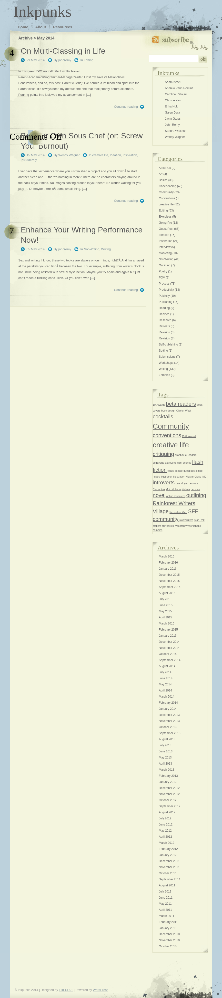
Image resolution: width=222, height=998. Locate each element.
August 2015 (167, 593)
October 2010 (168, 946)
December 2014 (169, 641)
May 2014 (165, 684)
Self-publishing (168, 344)
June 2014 (165, 678)
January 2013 (168, 782)
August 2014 (167, 666)
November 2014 (169, 648)
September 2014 (170, 660)
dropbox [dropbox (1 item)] (179, 454)
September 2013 (170, 733)
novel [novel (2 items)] (159, 495)
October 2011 (168, 873)
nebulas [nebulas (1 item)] (195, 489)
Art (160, 174)
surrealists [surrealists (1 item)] (168, 525)
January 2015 (168, 635)
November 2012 (169, 794)
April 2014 (165, 690)
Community (166, 192)
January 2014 (168, 708)
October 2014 (168, 654)
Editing (88, 60)
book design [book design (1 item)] (168, 410)
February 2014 (168, 702)
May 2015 (165, 611)
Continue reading (126, 106)
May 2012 (165, 830)
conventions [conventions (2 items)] (167, 435)
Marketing (165, 253)
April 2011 (165, 910)
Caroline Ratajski (176, 94)
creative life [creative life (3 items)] (171, 445)
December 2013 (169, 715)
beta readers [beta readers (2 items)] (181, 404)
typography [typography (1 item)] (181, 525)
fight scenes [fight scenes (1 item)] (184, 462)
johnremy (64, 60)
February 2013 (168, 775)
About (40, 27)
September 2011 (170, 879)
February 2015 (168, 629)
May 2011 (165, 903)
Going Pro (165, 222)
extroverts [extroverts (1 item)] (170, 462)
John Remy (172, 124)
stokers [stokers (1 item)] (157, 525)
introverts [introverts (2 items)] (164, 483)
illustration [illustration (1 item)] (166, 476)
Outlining (164, 265)
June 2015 (165, 605)
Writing (106, 249)
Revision (164, 332)
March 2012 (166, 842)
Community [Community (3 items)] (171, 426)
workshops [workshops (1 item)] (194, 525)
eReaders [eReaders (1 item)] (190, 454)
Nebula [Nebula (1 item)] (186, 489)
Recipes (164, 314)
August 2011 (167, 885)
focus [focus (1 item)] (171, 470)
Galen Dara (172, 112)
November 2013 (169, 721)
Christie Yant (173, 100)
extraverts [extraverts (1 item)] (158, 462)
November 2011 (169, 867)
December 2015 (169, 574)
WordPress (100, 990)
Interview (165, 247)
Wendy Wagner (69, 155)
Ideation (115, 155)
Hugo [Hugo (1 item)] (199, 470)
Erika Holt (171, 106)
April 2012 (165, 836)
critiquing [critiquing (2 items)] (163, 454)
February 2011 (168, 922)
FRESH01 (66, 990)
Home (23, 27)
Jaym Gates (173, 118)
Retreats (164, 326)
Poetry (163, 271)
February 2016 (168, 562)
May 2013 (165, 757)
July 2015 (165, 599)
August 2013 (167, 739)
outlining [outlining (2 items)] (196, 495)
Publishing (165, 302)
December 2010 (169, 934)
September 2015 (170, 587)
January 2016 (168, 568)
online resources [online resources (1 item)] (175, 496)
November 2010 (169, 940)
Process (164, 283)
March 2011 (166, 916)
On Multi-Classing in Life (63, 51)
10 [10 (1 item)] (154, 404)
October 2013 (168, 727)
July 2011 (165, 891)
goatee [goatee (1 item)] (179, 470)
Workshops (166, 363)
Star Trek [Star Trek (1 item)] (199, 519)
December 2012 (169, 788)
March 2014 (166, 696)
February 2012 (168, 849)
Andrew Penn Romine (179, 88)
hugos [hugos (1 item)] (156, 476)
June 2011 (165, 897)
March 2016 (166, 556)
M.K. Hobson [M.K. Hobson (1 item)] (173, 489)
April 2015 (165, 617)
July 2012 (165, 818)
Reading (164, 308)
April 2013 (165, 763)
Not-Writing (92, 249)
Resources (62, 27)
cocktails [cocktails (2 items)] (163, 416)
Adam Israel (173, 82)
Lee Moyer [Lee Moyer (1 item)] (181, 483)
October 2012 (168, 800)
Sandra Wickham (176, 131)
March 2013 (166, 769)
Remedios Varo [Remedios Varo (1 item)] (178, 512)
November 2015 (169, 581)
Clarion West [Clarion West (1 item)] (183, 410)
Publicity (164, 295)
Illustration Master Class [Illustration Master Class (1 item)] (187, 476)
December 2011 (169, 861)
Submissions (167, 356)
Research (165, 320)
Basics (163, 180)
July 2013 (165, 745)
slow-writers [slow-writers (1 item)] (186, 519)
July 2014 (165, 672)
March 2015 (166, 623)
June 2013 (165, 751)
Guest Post (166, 228)
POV (162, 277)
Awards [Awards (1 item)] (160, 404)
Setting (163, 350)
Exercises (165, 216)
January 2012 (168, 855)
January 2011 (168, 928)
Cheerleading (167, 186)
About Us (165, 168)
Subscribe (181, 42)
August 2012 (167, 812)
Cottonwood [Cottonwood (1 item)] (189, 436)
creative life (100, 155)
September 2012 (170, 806)
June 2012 (165, 824)
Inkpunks (42, 11)
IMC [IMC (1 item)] (204, 476)
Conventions (167, 198)
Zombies (164, 375)
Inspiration (130, 155)
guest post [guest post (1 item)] (189, 470)
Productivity (29, 160)
